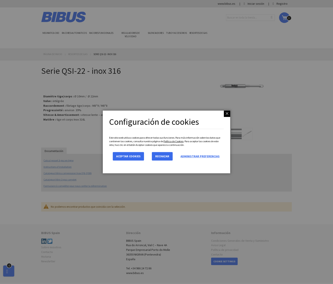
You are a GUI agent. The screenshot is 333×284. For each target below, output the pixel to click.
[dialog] (166, 142)
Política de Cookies (173, 141)
